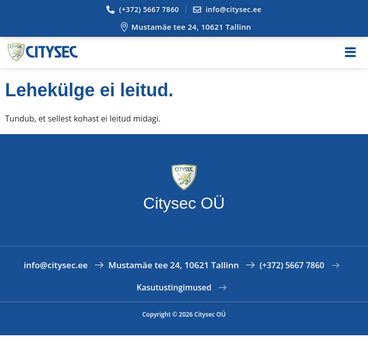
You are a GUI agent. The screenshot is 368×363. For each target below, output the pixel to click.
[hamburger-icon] (350, 52)
